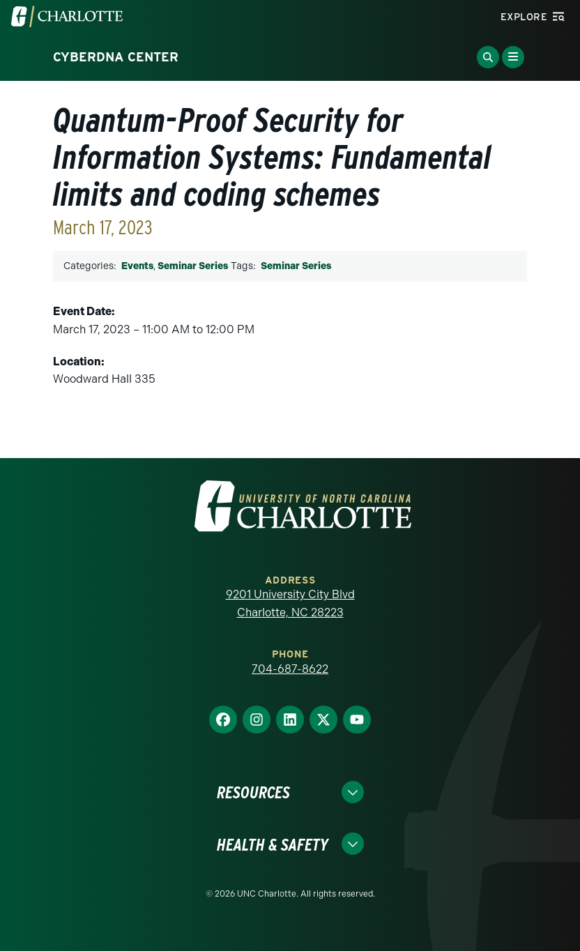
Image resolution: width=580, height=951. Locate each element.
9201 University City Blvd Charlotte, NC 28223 (290, 603)
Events (137, 266)
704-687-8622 (290, 669)
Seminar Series (193, 266)
